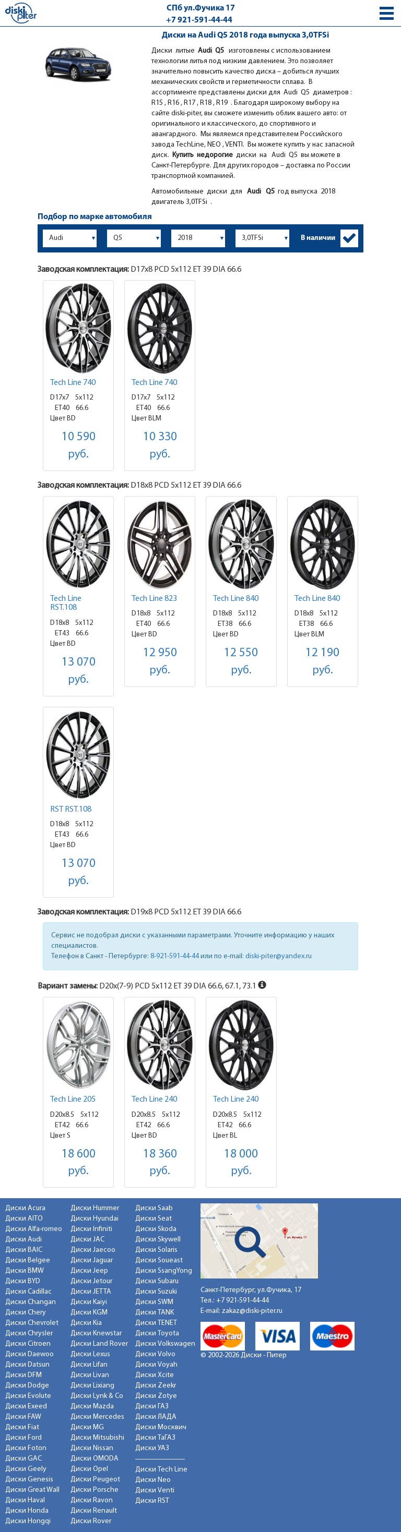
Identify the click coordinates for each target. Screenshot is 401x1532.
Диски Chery (25, 1313)
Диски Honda (27, 1511)
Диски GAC (23, 1459)
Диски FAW (23, 1417)
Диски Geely (25, 1469)
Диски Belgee (27, 1260)
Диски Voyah (156, 1365)
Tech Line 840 (235, 599)
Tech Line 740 (73, 383)
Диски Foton (25, 1448)
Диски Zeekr (155, 1386)
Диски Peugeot (95, 1479)
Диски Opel (89, 1469)
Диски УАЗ (152, 1448)
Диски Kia (86, 1323)
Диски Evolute (28, 1396)
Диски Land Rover (99, 1344)
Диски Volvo (155, 1354)
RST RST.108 (70, 809)
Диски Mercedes (97, 1417)
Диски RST (152, 1501)
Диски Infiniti (91, 1229)
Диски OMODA (94, 1459)
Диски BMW (24, 1271)
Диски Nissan (91, 1448)
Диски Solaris (156, 1250)
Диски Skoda (155, 1229)
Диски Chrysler (29, 1333)
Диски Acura (25, 1208)
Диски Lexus (90, 1354)
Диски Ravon (91, 1500)
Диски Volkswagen (165, 1344)
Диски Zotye (156, 1396)
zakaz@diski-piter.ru (252, 1311)
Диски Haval (25, 1500)
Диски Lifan (89, 1365)
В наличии (318, 238)
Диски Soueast (159, 1260)
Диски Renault (93, 1511)
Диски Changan (30, 1302)
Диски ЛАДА (155, 1417)
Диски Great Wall (32, 1490)
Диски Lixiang (92, 1386)
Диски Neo (153, 1480)
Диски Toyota (157, 1333)
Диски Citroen (28, 1344)
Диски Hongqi (28, 1521)
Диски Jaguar (91, 1260)
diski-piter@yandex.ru (278, 956)
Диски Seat (153, 1219)
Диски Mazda (92, 1406)
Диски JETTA (90, 1292)
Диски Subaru (157, 1281)
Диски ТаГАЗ (155, 1438)
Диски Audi (23, 1240)
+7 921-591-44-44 (199, 20)
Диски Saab (154, 1208)
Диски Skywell (158, 1240)
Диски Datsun (27, 1365)
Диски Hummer (94, 1208)
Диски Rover (90, 1521)
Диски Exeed (26, 1406)
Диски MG (87, 1427)
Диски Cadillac (28, 1292)
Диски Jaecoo (92, 1250)
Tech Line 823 (154, 599)
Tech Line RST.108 (65, 603)
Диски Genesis (29, 1479)
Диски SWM (154, 1302)
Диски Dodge (27, 1386)
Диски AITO (24, 1219)
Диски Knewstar (96, 1333)
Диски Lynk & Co (96, 1396)
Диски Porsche (94, 1490)
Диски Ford (23, 1438)
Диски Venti (154, 1490)
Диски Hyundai (94, 1219)
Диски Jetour (91, 1281)
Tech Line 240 (154, 1099)
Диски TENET (156, 1323)
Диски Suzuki (156, 1292)
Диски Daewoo (29, 1354)
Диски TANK (154, 1313)
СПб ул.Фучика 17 (201, 8)
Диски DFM (23, 1375)
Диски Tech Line (161, 1470)
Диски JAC (87, 1240)
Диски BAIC (23, 1250)
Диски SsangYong (163, 1271)
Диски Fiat (22, 1427)
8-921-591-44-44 (174, 956)
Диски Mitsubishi (97, 1438)
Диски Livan (89, 1375)
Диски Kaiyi (88, 1302)
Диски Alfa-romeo (33, 1229)
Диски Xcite (154, 1375)
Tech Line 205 (73, 1099)
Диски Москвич (160, 1427)
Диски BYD (22, 1281)
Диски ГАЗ (152, 1406)
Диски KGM (89, 1313)
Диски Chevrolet (31, 1323)
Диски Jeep (89, 1271)
